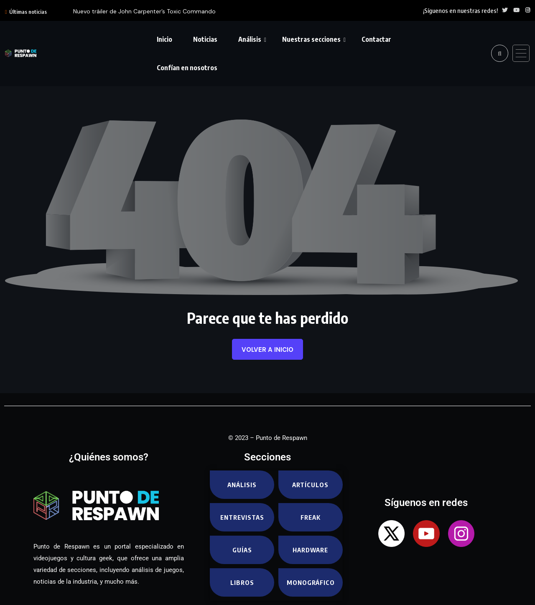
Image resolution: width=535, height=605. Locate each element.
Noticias (205, 39)
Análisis (249, 39)
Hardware (310, 550)
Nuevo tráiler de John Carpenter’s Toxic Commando (144, 11)
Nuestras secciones (311, 39)
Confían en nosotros (187, 68)
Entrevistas (242, 517)
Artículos (310, 484)
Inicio (164, 39)
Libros (242, 582)
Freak (310, 517)
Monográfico (311, 582)
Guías (242, 550)
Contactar (376, 39)
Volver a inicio (267, 350)
